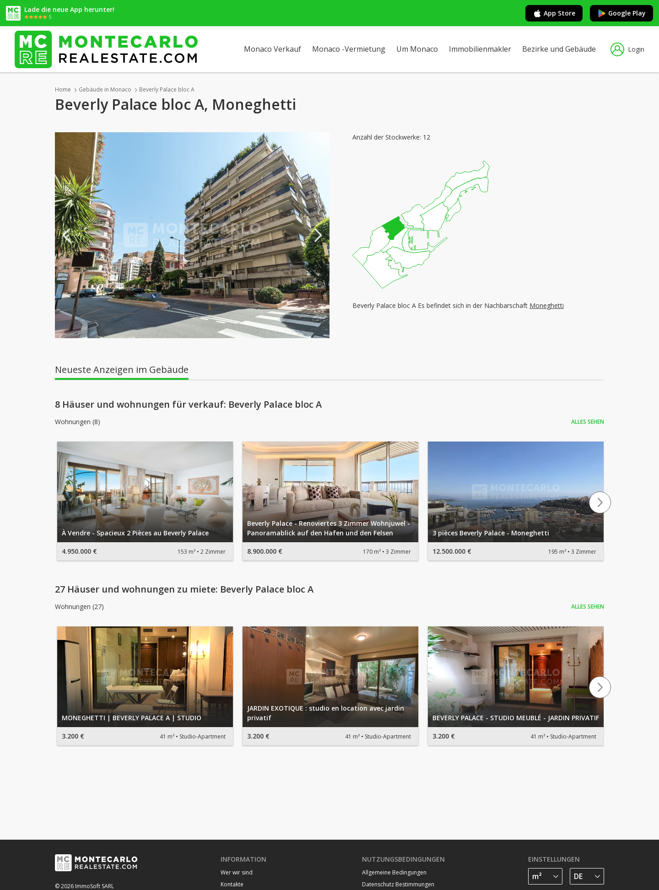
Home (63, 89)
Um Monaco (417, 49)
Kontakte (232, 884)
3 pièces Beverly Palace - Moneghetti (490, 533)
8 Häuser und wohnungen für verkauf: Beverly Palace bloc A (188, 404)
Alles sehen (587, 422)
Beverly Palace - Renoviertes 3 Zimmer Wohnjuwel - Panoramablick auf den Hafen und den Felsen (328, 528)
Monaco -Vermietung (348, 49)
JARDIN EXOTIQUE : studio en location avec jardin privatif (325, 713)
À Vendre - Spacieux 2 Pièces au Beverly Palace (135, 533)
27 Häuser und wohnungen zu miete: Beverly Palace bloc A (184, 589)
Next (318, 235)
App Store (554, 13)
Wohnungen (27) (79, 607)
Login (627, 49)
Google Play (621, 13)
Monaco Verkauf (272, 49)
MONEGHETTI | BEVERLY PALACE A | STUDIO (131, 717)
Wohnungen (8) (77, 422)
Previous (66, 235)
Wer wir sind (237, 872)
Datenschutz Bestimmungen (398, 884)
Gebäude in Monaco (105, 89)
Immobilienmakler (480, 49)
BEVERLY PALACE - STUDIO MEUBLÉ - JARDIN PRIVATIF (515, 717)
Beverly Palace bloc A (166, 89)
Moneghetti (546, 305)
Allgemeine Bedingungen (394, 872)
